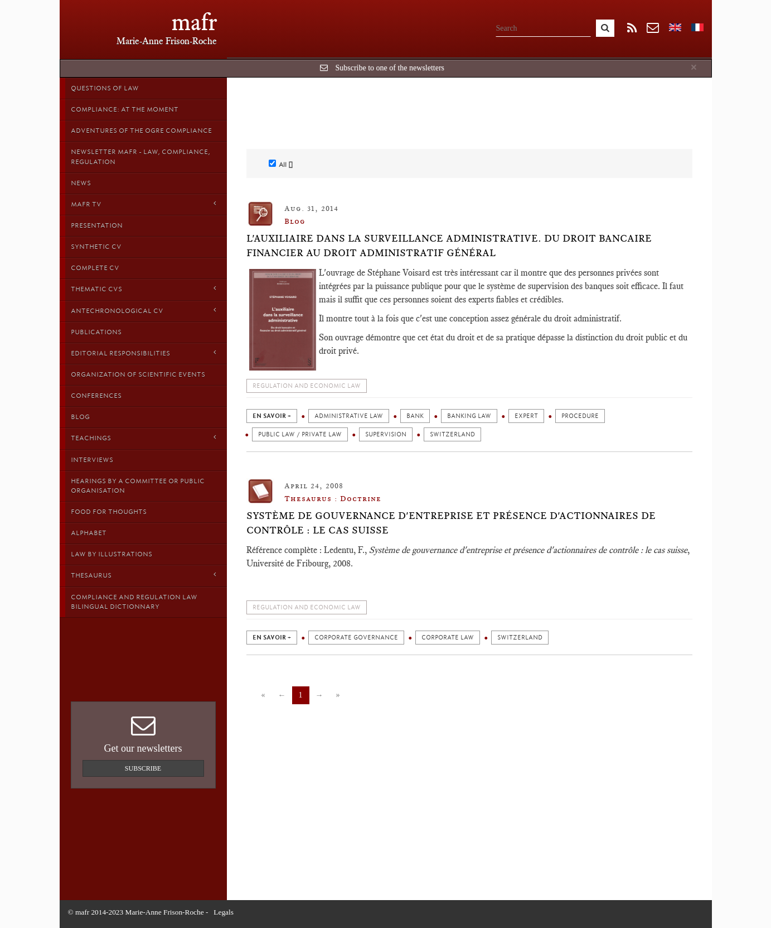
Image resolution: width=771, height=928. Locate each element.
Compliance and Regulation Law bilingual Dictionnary (134, 601)
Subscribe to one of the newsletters (389, 68)
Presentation (97, 225)
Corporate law (447, 637)
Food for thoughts (109, 512)
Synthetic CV (96, 247)
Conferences (96, 396)
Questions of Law (105, 88)
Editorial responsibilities (143, 353)
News (81, 183)
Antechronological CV (143, 310)
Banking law (469, 416)
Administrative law (348, 416)
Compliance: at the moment (124, 109)
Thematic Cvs (143, 289)
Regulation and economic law (307, 386)
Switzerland (452, 434)
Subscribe (143, 768)
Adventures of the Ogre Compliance (141, 130)
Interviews (92, 460)
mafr (194, 22)
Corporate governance (356, 637)
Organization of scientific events (138, 374)
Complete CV (95, 268)
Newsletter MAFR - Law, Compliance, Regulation (140, 156)
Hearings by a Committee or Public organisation (138, 485)
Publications (96, 332)
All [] (281, 164)
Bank (415, 416)
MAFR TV (143, 204)
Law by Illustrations (111, 554)
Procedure (580, 416)
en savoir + (272, 416)
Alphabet (88, 533)
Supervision (385, 434)
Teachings (143, 438)
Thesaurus (143, 575)
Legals (224, 912)
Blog (80, 417)
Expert (526, 416)
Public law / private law (300, 434)
